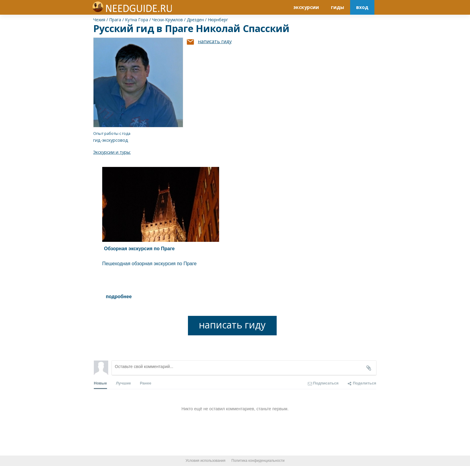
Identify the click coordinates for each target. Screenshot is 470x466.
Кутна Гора (136, 19)
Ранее (145, 383)
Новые (100, 385)
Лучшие (123, 383)
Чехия (99, 19)
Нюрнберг (218, 19)
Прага (115, 19)
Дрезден (195, 19)
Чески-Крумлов (167, 19)
